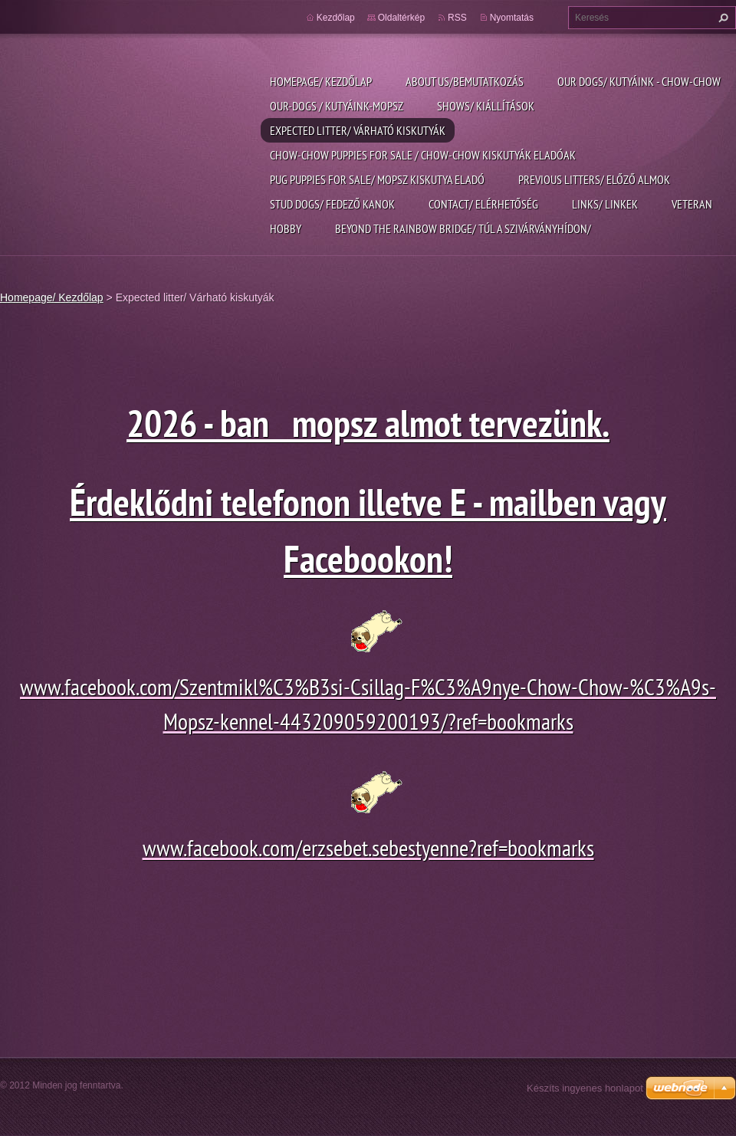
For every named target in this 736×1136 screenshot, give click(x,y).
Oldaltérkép (401, 17)
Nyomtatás (512, 17)
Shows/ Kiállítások (485, 105)
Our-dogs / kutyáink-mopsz (336, 105)
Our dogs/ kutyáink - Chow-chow (639, 81)
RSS (457, 17)
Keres (721, 17)
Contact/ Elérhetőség (483, 204)
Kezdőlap (336, 17)
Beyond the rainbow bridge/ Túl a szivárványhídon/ (463, 228)
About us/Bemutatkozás (465, 81)
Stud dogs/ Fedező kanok (332, 204)
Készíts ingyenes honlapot (585, 1088)
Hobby (285, 228)
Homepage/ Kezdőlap (321, 81)
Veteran (692, 204)
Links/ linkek (605, 204)
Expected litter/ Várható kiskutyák (357, 130)
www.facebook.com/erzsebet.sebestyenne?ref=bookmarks (368, 847)
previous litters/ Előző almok (594, 179)
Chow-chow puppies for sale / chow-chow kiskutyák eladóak (423, 155)
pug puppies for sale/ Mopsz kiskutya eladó (377, 179)
